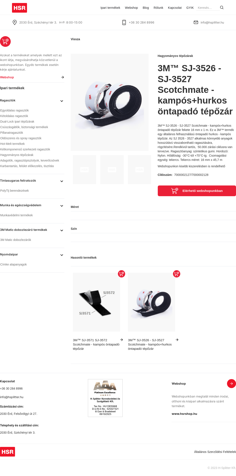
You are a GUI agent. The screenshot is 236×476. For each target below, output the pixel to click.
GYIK (190, 7)
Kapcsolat (175, 7)
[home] (19, 6)
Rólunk (158, 7)
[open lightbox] (110, 102)
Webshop (131, 7)
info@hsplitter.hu (212, 22)
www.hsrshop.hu (184, 413)
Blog (146, 7)
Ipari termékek (110, 7)
